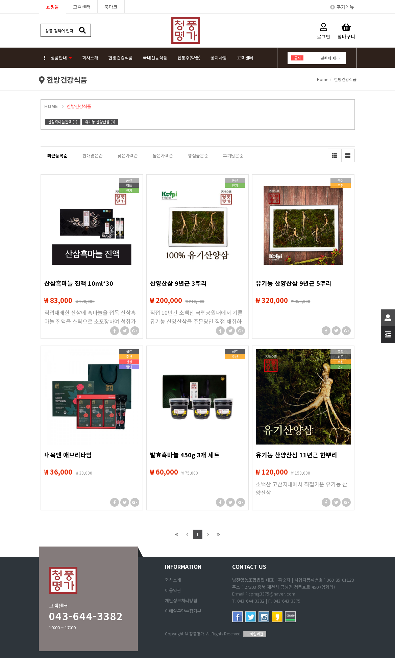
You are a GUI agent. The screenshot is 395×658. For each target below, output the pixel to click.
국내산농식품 (155, 57)
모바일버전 (254, 633)
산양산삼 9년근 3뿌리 (178, 283)
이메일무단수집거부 (183, 611)
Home (322, 79)
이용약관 (173, 590)
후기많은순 (233, 155)
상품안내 (55, 57)
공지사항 (219, 57)
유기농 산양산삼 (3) (100, 121)
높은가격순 (163, 155)
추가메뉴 (342, 6)
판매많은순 (92, 155)
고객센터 (82, 6)
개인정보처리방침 (181, 600)
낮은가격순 (128, 155)
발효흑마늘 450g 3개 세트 (185, 454)
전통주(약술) (188, 57)
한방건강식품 (120, 57)
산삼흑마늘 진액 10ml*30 (78, 283)
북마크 (111, 6)
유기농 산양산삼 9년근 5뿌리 (293, 283)
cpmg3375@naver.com (271, 593)
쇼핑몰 (52, 6)
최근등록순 (57, 155)
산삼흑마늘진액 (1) (62, 121)
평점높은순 (198, 155)
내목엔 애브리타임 (68, 454)
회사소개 (90, 57)
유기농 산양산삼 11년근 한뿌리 (296, 454)
